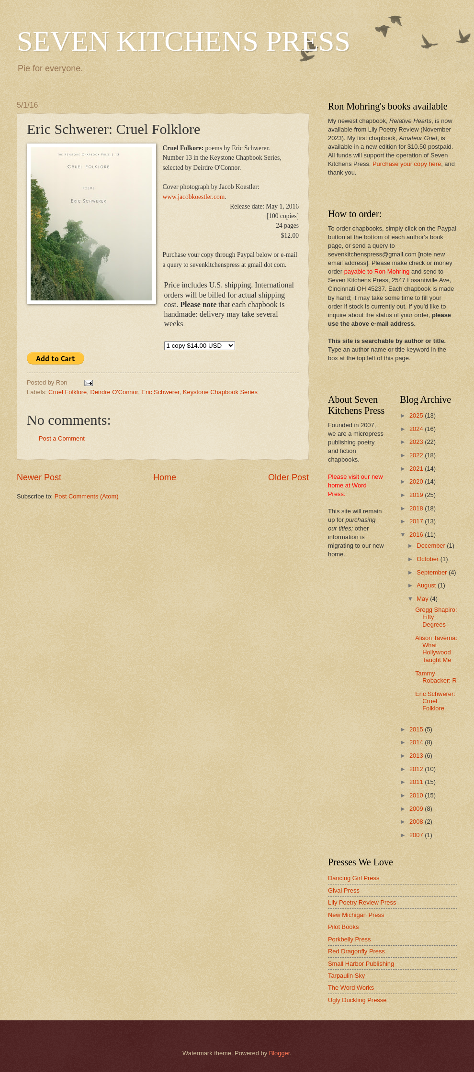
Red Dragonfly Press (356, 951)
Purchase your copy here (406, 163)
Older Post (288, 477)
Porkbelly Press (349, 939)
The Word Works (351, 987)
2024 (417, 428)
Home (164, 477)
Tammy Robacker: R (436, 677)
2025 (417, 415)
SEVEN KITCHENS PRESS (183, 41)
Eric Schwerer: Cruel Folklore (435, 701)
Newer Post (39, 477)
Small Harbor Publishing (361, 963)
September (433, 572)
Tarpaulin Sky (346, 975)
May (423, 598)
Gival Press (344, 890)
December (432, 545)
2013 (417, 755)
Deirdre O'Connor (114, 392)
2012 (417, 769)
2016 (417, 534)
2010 (417, 795)
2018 (417, 508)
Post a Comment (62, 438)
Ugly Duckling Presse (357, 1000)
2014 (417, 742)
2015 (417, 729)
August (427, 585)
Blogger (279, 1053)
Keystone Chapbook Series (220, 392)
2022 (417, 455)
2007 (417, 835)
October (428, 559)
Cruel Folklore (67, 392)
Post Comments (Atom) (87, 496)
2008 (417, 821)
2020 (417, 481)
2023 (417, 441)
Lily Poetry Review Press (362, 902)
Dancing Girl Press (353, 878)
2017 (417, 521)
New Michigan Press (356, 914)
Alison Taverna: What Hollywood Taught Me (436, 648)
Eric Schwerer (160, 392)
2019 (417, 494)
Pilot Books (343, 926)
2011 (417, 781)
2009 (417, 808)
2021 (417, 468)
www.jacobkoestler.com (194, 196)
